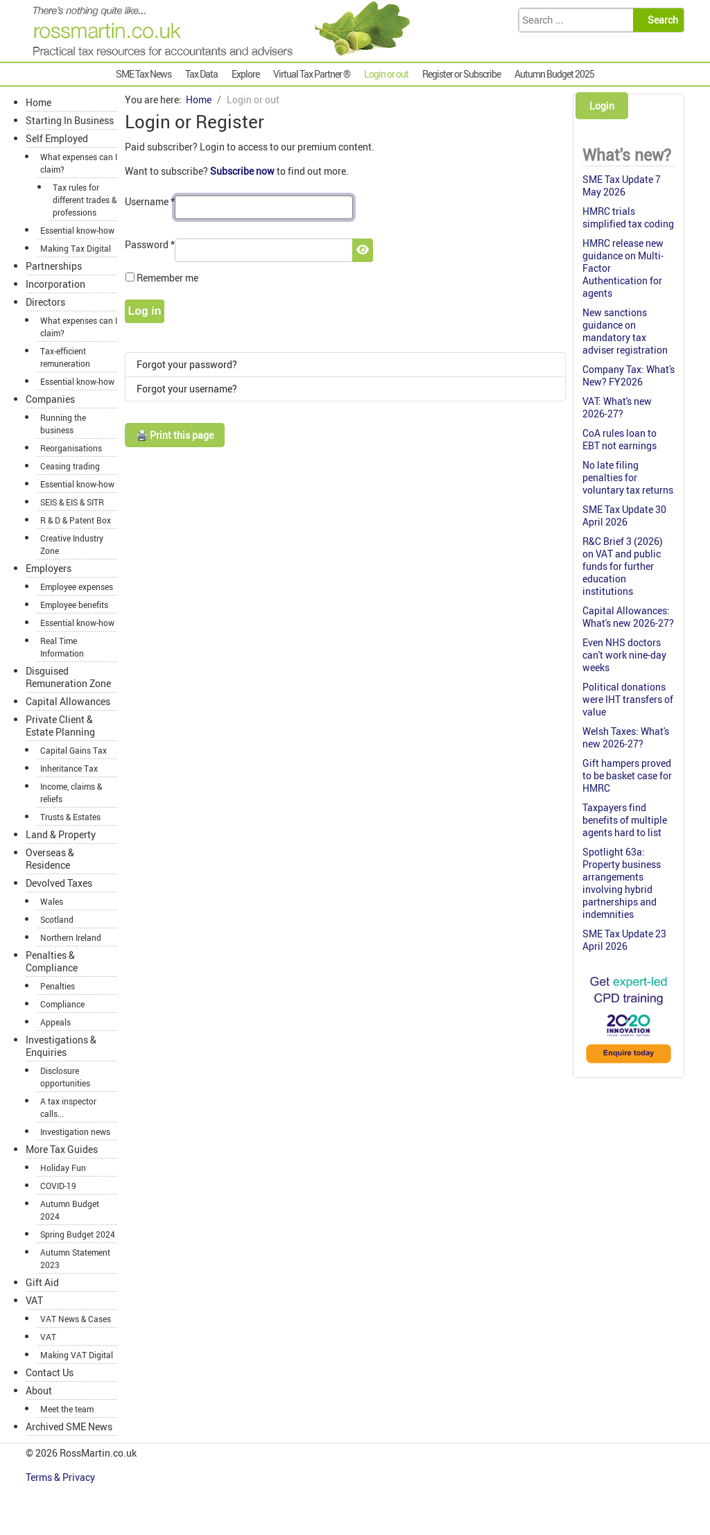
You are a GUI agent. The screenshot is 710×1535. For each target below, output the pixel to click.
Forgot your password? (187, 364)
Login (601, 105)
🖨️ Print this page (175, 435)
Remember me (167, 277)
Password (150, 244)
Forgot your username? (187, 388)
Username (150, 201)
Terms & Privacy (61, 1477)
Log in (145, 311)
